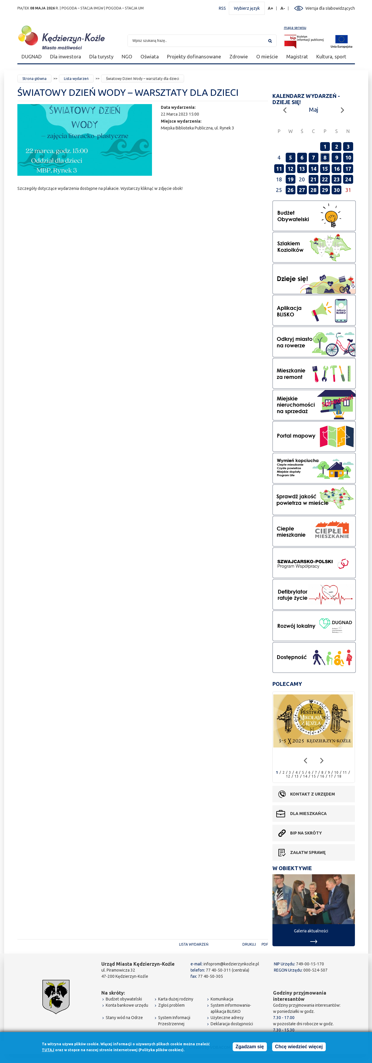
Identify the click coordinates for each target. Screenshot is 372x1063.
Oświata (149, 56)
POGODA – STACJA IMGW (82, 8)
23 (337, 179)
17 (348, 169)
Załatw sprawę (307, 852)
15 (325, 169)
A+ (271, 8)
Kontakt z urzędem (312, 794)
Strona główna (34, 78)
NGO (127, 56)
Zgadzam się (250, 1046)
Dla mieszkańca (308, 813)
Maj (313, 109)
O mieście (267, 56)
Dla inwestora (65, 56)
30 (337, 190)
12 (290, 169)
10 (348, 157)
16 (337, 169)
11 (279, 169)
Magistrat (297, 56)
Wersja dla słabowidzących (330, 8)
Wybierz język (247, 8)
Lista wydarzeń (76, 78)
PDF (265, 944)
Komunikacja (222, 999)
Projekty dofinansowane (194, 56)
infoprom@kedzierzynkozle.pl (231, 964)
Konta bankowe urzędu (127, 1005)
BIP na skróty (306, 833)
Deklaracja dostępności (232, 1023)
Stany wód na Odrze (124, 1017)
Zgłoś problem (171, 1005)
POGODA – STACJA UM (125, 8)
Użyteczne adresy (227, 1017)
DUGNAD (32, 56)
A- (282, 8)
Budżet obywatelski (124, 999)
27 (302, 190)
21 (313, 179)
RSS (222, 8)
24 (348, 179)
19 (290, 179)
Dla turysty (101, 56)
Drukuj (249, 944)
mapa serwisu (295, 27)
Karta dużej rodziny (175, 999)
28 (313, 190)
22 (325, 179)
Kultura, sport (331, 56)
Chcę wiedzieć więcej (299, 1046)
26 (290, 190)
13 (302, 169)
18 (339, 776)
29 (325, 190)
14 (313, 169)
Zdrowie (238, 56)
